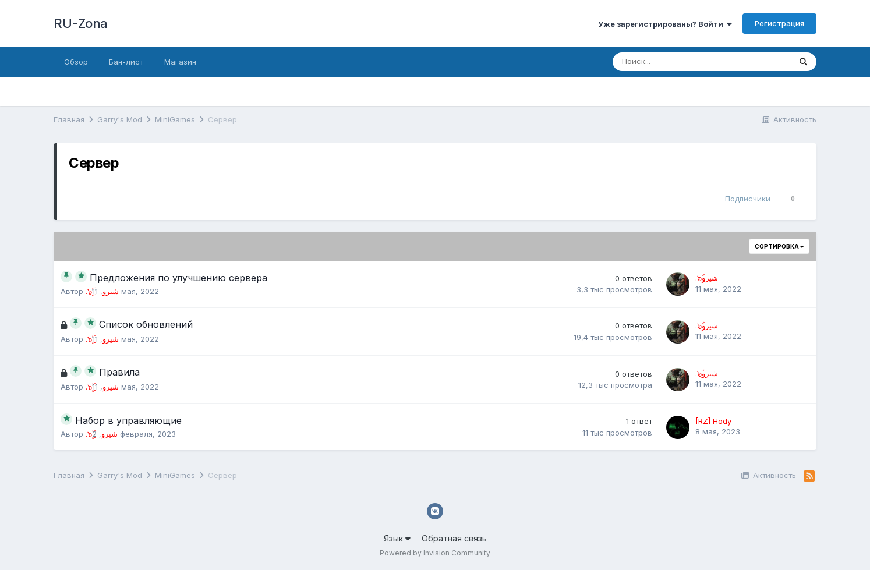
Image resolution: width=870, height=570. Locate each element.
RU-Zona (81, 23)
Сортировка (779, 246)
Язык (397, 538)
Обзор (76, 61)
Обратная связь (454, 538)
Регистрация (779, 23)
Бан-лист (126, 61)
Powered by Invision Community (435, 552)
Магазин (180, 61)
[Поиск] (669, 61)
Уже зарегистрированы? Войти (665, 24)
